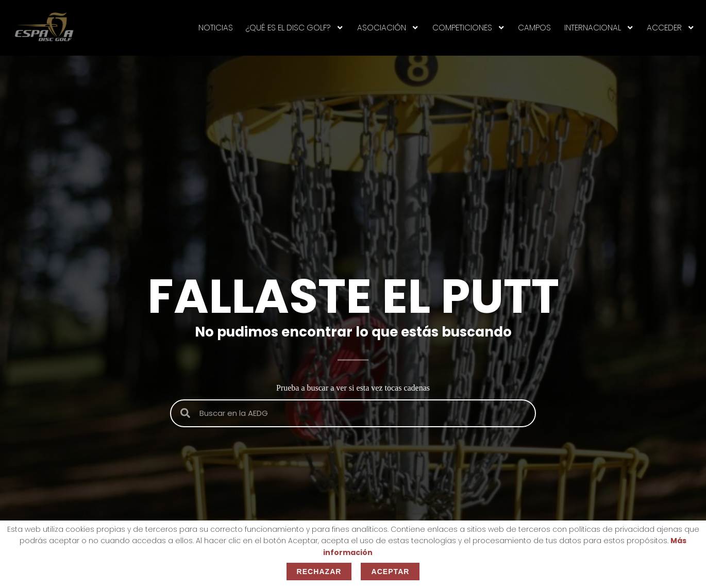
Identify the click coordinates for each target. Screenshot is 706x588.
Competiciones (468, 28)
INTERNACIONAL (599, 28)
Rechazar (319, 571)
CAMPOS (534, 27)
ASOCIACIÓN (388, 28)
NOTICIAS (215, 27)
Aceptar (390, 571)
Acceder (671, 28)
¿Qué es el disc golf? (295, 28)
